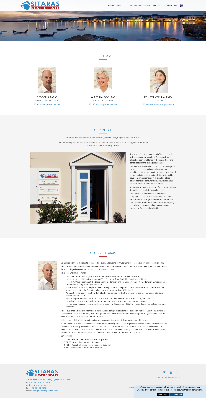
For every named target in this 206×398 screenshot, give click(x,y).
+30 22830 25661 (39, 388)
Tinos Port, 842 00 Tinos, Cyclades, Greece (48, 379)
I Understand (176, 394)
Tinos (147, 5)
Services (157, 5)
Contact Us (170, 5)
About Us (122, 5)
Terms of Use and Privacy (167, 377)
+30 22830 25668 (42, 382)
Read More (163, 394)
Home (111, 5)
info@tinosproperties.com (48, 104)
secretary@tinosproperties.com (160, 104)
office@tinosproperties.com (104, 104)
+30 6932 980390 (42, 385)
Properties (135, 5)
